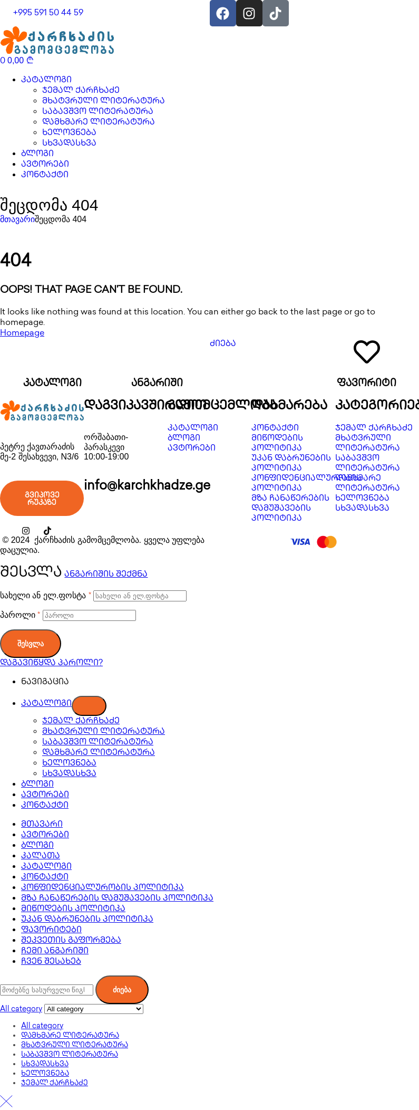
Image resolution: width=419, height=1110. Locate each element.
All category (42, 1026)
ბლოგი (37, 784)
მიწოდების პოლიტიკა (73, 909)
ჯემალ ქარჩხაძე (81, 721)
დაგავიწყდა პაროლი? (51, 663)
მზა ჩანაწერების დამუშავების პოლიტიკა (117, 898)
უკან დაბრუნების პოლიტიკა (87, 919)
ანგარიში (157, 384)
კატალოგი (52, 384)
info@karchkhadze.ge (147, 486)
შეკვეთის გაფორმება (71, 940)
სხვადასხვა (69, 774)
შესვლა (30, 643)
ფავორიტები (51, 930)
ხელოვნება (69, 763)
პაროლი (20, 614)
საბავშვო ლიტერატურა (97, 742)
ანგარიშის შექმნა (106, 574)
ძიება (122, 989)
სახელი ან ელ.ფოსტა (45, 595)
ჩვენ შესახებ (51, 962)
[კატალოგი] (52, 352)
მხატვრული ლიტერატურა (103, 732)
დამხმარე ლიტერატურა (98, 753)
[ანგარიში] (157, 352)
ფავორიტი (366, 384)
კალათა (40, 856)
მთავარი (17, 219)
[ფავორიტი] (367, 352)
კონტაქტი (45, 805)
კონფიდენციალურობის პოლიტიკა (102, 888)
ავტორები (45, 795)
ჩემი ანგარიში (55, 951)
